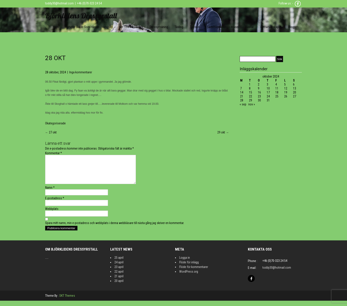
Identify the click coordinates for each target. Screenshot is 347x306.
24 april (118, 267)
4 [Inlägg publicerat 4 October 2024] (276, 84)
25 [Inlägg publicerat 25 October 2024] (276, 96)
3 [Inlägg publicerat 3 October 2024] (267, 84)
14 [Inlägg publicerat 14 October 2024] (241, 92)
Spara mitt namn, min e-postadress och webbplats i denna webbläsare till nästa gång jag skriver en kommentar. (114, 228)
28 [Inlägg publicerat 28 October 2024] (241, 100)
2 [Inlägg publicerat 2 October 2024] (258, 84)
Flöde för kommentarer (193, 272)
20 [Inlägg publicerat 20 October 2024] (294, 92)
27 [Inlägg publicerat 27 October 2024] (294, 96)
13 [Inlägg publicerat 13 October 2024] (294, 88)
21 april (118, 281)
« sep (243, 104)
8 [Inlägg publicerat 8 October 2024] (250, 88)
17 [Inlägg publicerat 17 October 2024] (268, 92)
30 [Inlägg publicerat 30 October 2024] (259, 100)
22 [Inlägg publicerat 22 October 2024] (250, 96)
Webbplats (51, 214)
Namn (50, 193)
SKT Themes (67, 301)
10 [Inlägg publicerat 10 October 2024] (268, 88)
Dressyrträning (159, 27)
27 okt (51, 132)
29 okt (223, 132)
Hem (56, 27)
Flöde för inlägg (189, 267)
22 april (118, 277)
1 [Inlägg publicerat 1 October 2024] (250, 84)
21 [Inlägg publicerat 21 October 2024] (241, 96)
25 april (118, 263)
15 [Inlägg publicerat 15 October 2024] (250, 92)
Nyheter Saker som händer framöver (89, 27)
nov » (251, 104)
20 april (118, 286)
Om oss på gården (131, 27)
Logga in (184, 263)
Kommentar (53, 153)
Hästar (249, 27)
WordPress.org (188, 277)
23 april (118, 272)
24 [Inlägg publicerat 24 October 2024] (268, 96)
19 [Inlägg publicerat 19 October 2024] (285, 92)
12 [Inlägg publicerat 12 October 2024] (285, 88)
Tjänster (195, 27)
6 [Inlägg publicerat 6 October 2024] (294, 84)
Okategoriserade (55, 123)
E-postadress (54, 203)
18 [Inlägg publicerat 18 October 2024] (276, 92)
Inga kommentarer (80, 72)
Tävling (179, 27)
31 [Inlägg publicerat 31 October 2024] (268, 100)
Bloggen (293, 27)
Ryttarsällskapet (270, 27)
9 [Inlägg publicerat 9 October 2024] (258, 88)
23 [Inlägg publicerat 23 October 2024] (259, 96)
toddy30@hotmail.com (59, 3)
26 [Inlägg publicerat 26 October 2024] (285, 96)
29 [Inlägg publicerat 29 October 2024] (250, 100)
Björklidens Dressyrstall (81, 15)
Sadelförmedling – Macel (223, 27)
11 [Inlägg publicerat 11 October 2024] (276, 88)
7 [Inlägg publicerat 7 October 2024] (241, 88)
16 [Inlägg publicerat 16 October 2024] (259, 92)
